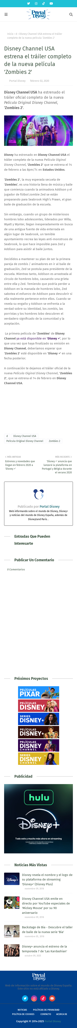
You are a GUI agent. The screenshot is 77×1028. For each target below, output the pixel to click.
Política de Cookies (23, 1014)
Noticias (22, 1010)
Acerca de (61, 1014)
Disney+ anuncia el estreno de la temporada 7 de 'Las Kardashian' (44, 949)
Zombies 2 (54, 441)
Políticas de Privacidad (46, 1010)
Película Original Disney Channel (24, 441)
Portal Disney (17, 80)
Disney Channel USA (24, 436)
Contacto (45, 1014)
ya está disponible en (38, 338)
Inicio (10, 33)
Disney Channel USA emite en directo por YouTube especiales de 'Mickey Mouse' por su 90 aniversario (46, 906)
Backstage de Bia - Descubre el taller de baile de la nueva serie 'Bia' (47, 929)
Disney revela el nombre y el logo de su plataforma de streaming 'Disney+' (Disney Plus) (47, 879)
